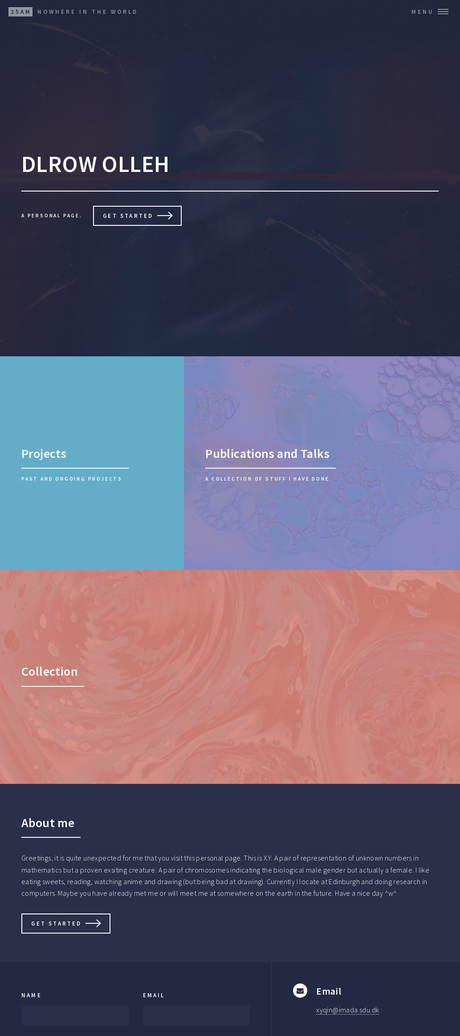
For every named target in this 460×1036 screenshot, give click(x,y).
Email (154, 995)
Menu (422, 11)
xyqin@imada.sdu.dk (347, 1009)
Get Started (128, 215)
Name (31, 995)
